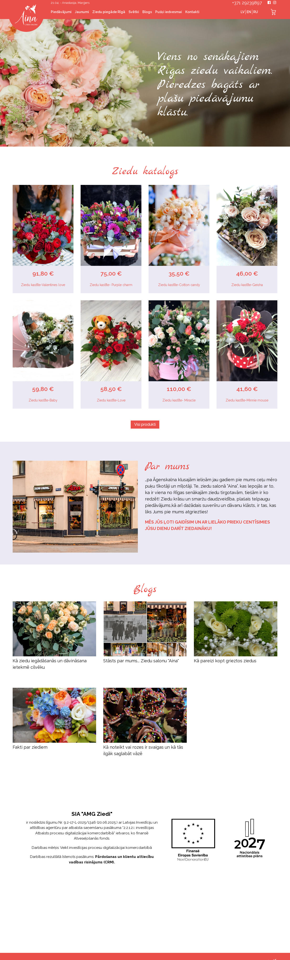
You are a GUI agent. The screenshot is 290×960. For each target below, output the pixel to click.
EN (249, 12)
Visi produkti (145, 424)
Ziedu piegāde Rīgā (108, 12)
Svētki (134, 12)
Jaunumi (82, 12)
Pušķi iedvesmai (168, 12)
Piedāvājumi (61, 12)
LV (242, 12)
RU (255, 12)
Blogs (147, 12)
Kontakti (192, 12)
